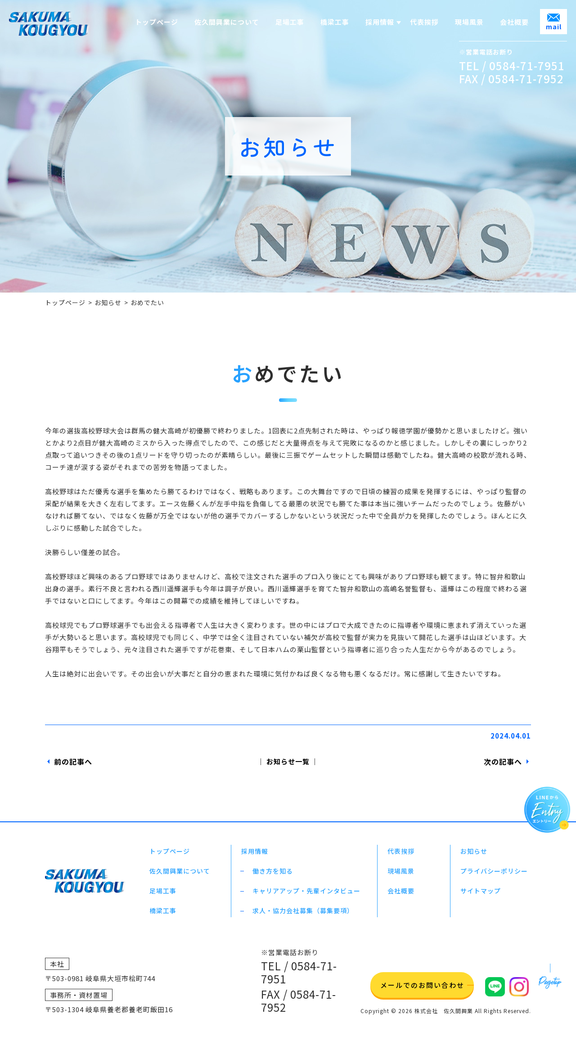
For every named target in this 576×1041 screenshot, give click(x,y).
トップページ (65, 302)
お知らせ (108, 302)
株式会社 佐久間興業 (443, 1010)
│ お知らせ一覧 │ (288, 761)
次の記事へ (503, 761)
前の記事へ (73, 761)
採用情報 (379, 22)
